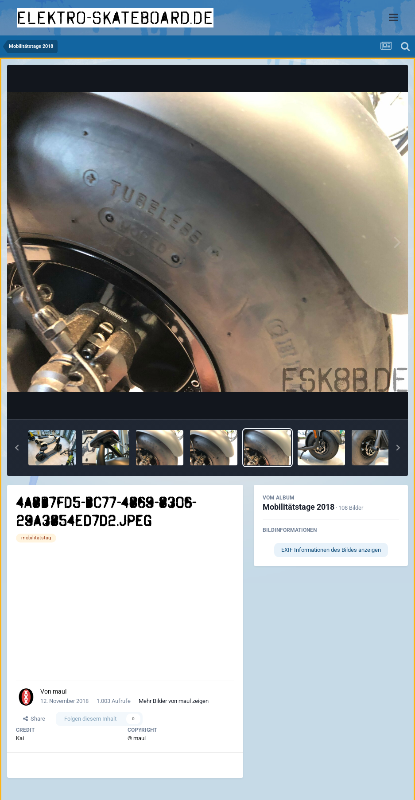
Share (34, 718)
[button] (17, 447)
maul (59, 691)
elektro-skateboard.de (115, 17)
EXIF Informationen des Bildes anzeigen (331, 549)
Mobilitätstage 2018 (298, 506)
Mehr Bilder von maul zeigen (174, 701)
